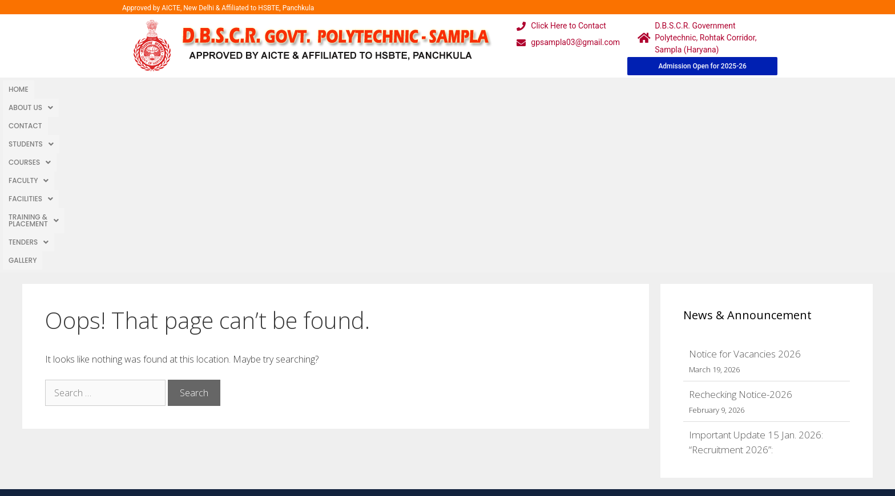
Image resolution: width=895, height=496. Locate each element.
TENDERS (481, 89)
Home (19, 89)
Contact (113, 89)
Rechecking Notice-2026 (740, 223)
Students (163, 89)
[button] (62, 89)
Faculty (271, 89)
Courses (218, 89)
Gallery (526, 89)
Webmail (401, 369)
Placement (405, 437)
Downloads (317, 414)
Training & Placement (403, 89)
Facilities (325, 89)
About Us (62, 89)
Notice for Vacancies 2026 (745, 182)
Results (399, 414)
